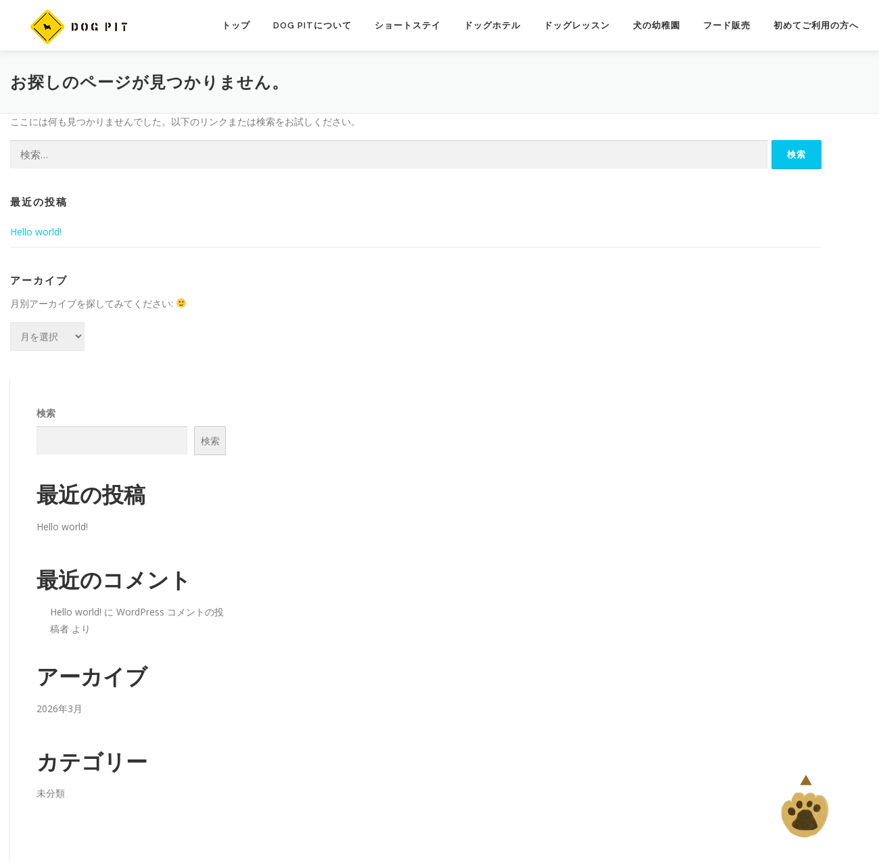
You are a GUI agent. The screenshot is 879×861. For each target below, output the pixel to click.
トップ (236, 25)
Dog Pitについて (312, 25)
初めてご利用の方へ (816, 25)
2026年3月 (59, 708)
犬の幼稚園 (656, 25)
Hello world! (36, 231)
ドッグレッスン (577, 25)
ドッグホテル (492, 25)
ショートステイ (408, 25)
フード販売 (727, 25)
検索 (46, 412)
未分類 (51, 793)
